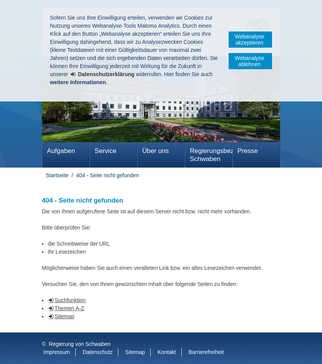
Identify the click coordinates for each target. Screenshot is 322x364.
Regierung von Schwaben (79, 344)
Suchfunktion (70, 300)
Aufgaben (61, 151)
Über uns (155, 151)
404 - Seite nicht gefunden (107, 175)
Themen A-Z (69, 308)
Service (105, 151)
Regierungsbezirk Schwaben (211, 155)
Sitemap (64, 316)
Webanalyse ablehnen (249, 61)
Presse (247, 151)
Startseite (57, 175)
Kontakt (167, 352)
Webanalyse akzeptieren (249, 39)
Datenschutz (98, 352)
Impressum (56, 352)
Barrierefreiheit (206, 352)
